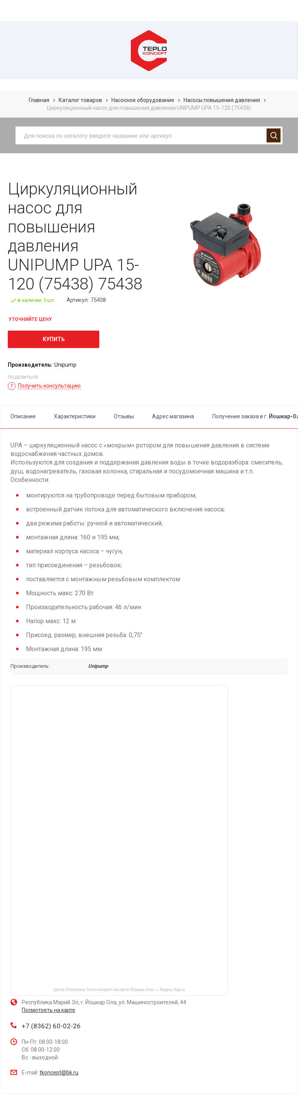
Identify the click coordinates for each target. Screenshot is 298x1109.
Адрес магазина (173, 416)
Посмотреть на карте (48, 1010)
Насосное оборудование (142, 100)
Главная (39, 100)
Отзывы (124, 416)
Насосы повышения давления (222, 100)
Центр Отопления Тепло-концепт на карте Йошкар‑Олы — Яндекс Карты (119, 990)
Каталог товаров (80, 100)
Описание (23, 416)
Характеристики (74, 416)
